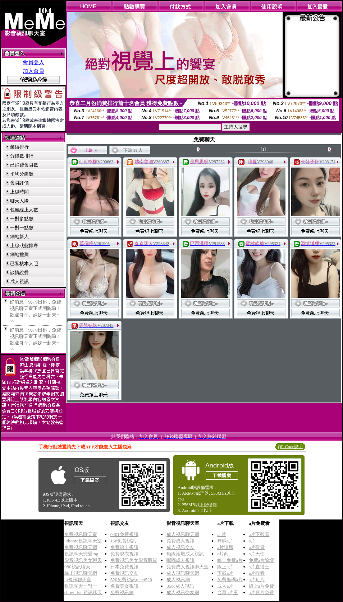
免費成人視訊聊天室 (187, 566)
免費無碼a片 (230, 579)
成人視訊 (19, 281)
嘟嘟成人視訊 (180, 560)
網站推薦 (19, 254)
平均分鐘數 (21, 174)
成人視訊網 (178, 579)
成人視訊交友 (180, 547)
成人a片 (225, 586)
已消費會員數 (24, 165)
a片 (252, 541)
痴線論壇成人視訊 (185, 553)
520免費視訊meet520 (131, 579)
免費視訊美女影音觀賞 (133, 560)
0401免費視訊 (124, 534)
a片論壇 (225, 547)
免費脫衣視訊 (124, 553)
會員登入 (33, 62)
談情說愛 (19, 272)
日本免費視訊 (124, 566)
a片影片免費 (261, 592)
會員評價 (19, 182)
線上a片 (225, 566)
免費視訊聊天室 (80, 534)
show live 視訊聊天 (83, 592)
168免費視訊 (123, 541)
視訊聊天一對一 (80, 586)
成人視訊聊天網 (182, 534)
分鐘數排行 (21, 156)
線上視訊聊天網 (80, 573)
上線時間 (19, 191)
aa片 (221, 534)
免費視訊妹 (122, 592)
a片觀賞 (257, 547)
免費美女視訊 (124, 586)
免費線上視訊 (124, 547)
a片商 (223, 553)
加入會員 (33, 71)
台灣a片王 (227, 592)
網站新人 (19, 236)
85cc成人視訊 (180, 586)
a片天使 (257, 553)
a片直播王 (259, 566)
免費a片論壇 (261, 560)
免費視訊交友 (124, 573)
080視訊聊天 (77, 566)
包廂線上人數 (24, 209)
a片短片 (257, 579)
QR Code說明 (290, 446)
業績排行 (19, 147)
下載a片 (225, 573)
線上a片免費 (261, 586)
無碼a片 (225, 541)
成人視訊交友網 (182, 592)
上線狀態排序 (24, 245)
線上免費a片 (230, 560)
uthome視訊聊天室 (83, 541)
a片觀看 (257, 573)
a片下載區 (259, 534)
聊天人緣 (19, 200)
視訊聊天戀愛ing (81, 553)
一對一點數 (21, 227)
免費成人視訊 (180, 541)
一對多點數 (21, 218)
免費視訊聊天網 (80, 547)
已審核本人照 (24, 263)
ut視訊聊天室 (77, 579)
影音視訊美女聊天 (83, 560)
